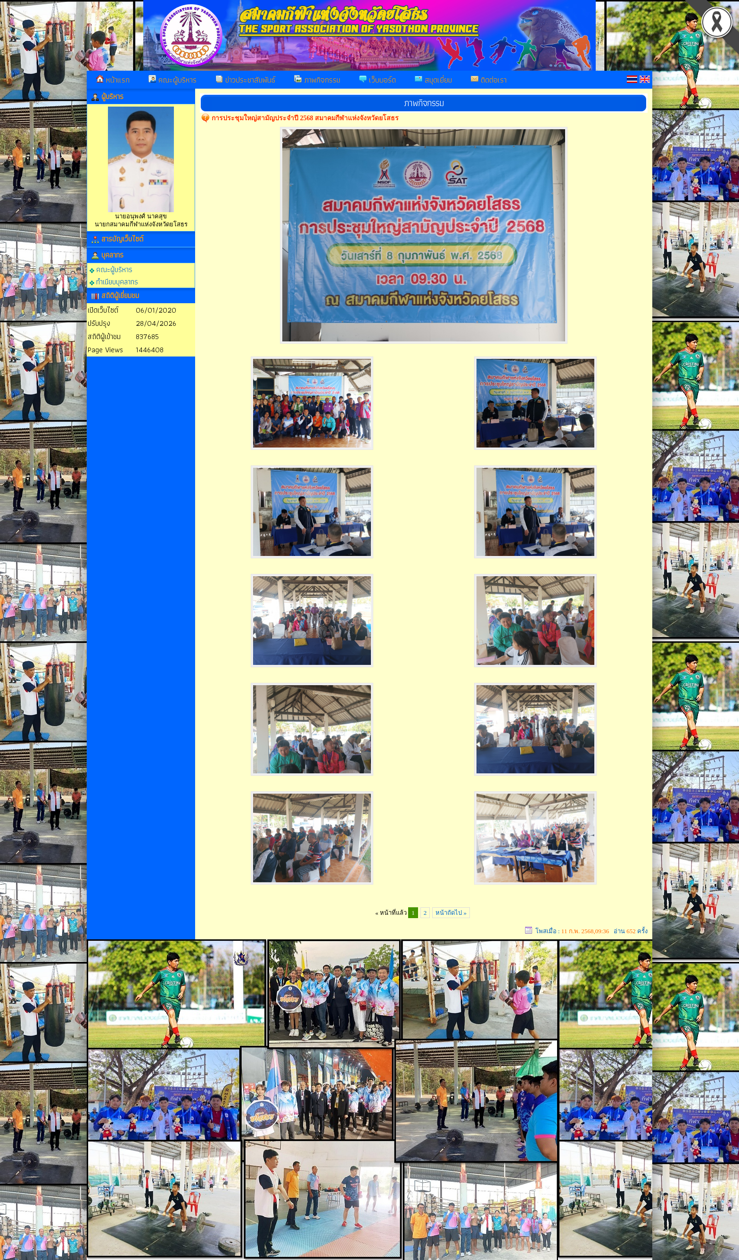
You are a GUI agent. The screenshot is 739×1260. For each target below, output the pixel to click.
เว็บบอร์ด (377, 79)
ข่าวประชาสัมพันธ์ (245, 79)
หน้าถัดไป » (451, 912)
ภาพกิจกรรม (317, 79)
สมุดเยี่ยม (433, 79)
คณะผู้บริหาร (172, 79)
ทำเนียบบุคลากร (114, 281)
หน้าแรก (113, 79)
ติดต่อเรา (489, 79)
